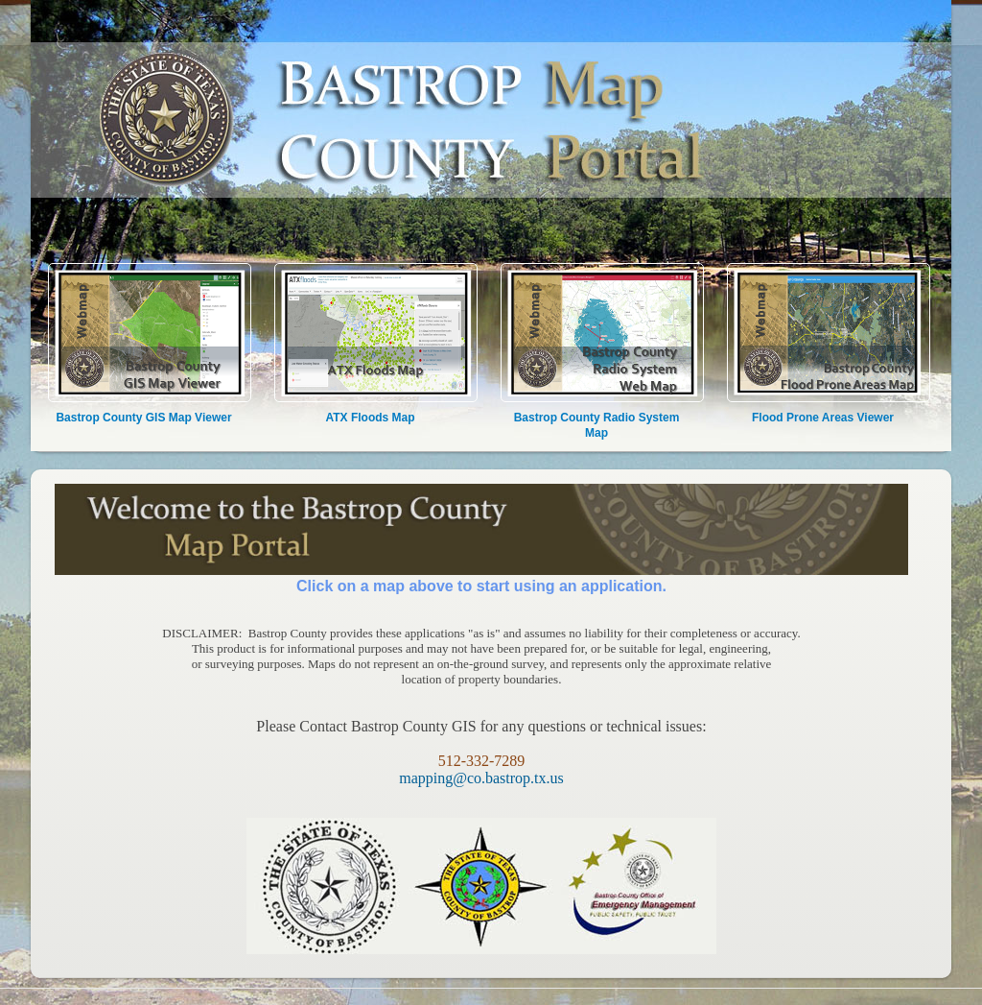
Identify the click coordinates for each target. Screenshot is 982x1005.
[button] (926, 333)
